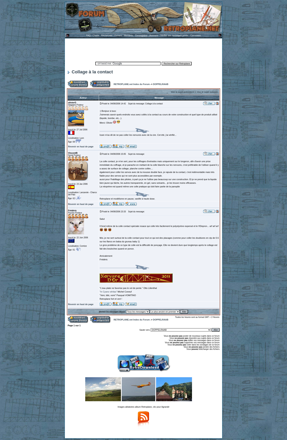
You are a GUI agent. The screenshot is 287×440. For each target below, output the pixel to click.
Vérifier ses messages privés (174, 35)
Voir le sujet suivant (207, 92)
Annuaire (153, 35)
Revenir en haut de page (80, 146)
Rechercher (107, 35)
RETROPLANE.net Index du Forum (132, 84)
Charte (96, 35)
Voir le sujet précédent (182, 92)
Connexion (195, 35)
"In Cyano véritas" (109, 291)
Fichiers (118, 35)
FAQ (88, 35)
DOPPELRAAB (160, 84)
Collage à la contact (90, 71)
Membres (128, 35)
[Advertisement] (143, 49)
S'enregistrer (141, 35)
